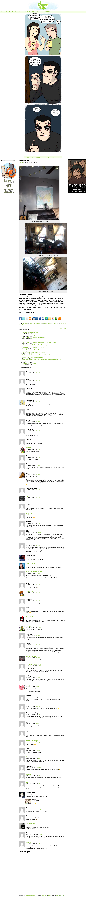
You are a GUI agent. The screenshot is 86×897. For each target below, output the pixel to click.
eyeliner (53, 323)
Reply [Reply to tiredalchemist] (39, 592)
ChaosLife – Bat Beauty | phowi (29, 335)
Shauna (28, 757)
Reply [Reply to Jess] (38, 750)
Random (48, 157)
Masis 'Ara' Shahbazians (34, 572)
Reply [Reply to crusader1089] (39, 794)
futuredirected (30, 564)
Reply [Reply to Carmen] (39, 449)
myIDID (28, 685)
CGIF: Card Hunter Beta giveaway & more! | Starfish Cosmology (38, 354)
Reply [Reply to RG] (39, 783)
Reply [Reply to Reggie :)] (39, 515)
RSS (57, 895)
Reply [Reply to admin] (43, 800)
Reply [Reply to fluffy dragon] (39, 401)
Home (2, 11)
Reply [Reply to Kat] (39, 474)
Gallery (20, 11)
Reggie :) (29, 514)
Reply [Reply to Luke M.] (39, 644)
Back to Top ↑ (62, 895)
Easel (49, 895)
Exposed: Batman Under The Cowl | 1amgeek (33, 340)
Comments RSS (62, 328)
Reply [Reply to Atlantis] (39, 545)
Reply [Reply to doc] (39, 497)
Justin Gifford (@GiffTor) (34, 664)
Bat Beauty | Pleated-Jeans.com (29, 332)
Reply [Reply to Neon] (40, 834)
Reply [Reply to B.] (40, 817)
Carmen (28, 448)
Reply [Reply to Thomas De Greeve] (39, 489)
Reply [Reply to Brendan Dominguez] (38, 742)
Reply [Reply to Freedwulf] (39, 600)
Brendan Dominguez (32, 741)
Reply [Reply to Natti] (39, 380)
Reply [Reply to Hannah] (39, 523)
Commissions (45, 11)
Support (32, 11)
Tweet (20, 315)
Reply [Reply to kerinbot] (39, 627)
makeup (62, 323)
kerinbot (28, 626)
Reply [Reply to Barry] (39, 457)
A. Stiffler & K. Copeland (30, 895)
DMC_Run (29, 842)
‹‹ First (27, 157)
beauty (30, 323)
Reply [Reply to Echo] (39, 532)
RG (27, 782)
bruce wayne (36, 323)
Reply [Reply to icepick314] (39, 618)
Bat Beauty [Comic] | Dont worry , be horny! (32, 347)
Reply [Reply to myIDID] (38, 686)
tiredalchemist (30, 591)
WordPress (43, 895)
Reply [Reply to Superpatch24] (39, 557)
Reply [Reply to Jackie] (39, 505)
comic (24, 163)
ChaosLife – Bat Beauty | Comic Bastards (32, 357)
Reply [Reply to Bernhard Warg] (39, 657)
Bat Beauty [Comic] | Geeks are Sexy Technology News (36, 345)
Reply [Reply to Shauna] (39, 758)
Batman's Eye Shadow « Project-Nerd (31, 349)
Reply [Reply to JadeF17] (38, 723)
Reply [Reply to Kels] (38, 732)
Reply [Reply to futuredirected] (39, 565)
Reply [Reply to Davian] (39, 465)
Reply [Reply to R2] (39, 809)
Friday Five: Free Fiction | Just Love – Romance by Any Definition (38, 366)
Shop (38, 11)
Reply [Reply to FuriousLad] (39, 441)
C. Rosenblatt (30, 823)
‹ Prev (32, 157)
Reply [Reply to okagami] (38, 706)
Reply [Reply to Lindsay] (39, 677)
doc (27, 496)
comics (48, 323)
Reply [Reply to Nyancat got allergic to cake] (39, 714)
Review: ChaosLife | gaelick (28, 363)
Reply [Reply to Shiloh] (39, 411)
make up (57, 323)
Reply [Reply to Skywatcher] (39, 390)
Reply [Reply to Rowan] (39, 421)
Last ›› (59, 157)
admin (21, 162)
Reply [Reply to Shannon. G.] (39, 635)
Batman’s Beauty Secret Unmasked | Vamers (33, 352)
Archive (8, 11)
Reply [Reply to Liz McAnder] (39, 430)
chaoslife (41, 323)
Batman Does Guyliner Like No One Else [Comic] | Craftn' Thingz (38, 342)
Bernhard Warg (31, 656)
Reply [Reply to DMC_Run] (40, 843)
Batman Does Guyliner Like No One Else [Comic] (34, 337)
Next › (53, 157)
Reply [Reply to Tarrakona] (39, 697)
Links (26, 11)
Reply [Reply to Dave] (39, 584)
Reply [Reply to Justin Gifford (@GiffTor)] (39, 665)
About (14, 11)
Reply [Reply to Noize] (39, 372)
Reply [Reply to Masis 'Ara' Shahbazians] (39, 573)
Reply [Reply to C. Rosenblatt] (40, 825)
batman (26, 323)
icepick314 (29, 617)
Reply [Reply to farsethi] (39, 775)
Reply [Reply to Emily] (39, 608)
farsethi (28, 774)
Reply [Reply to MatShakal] (39, 767)
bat (23, 323)
